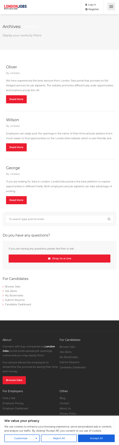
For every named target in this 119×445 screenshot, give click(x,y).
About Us (65, 408)
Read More (16, 99)
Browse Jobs (12, 286)
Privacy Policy (68, 413)
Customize (20, 438)
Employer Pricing (13, 403)
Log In (90, 4)
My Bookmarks (14, 295)
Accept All (96, 438)
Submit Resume (15, 300)
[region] (59, 430)
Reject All (59, 438)
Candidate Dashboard (18, 304)
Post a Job (9, 398)
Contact (64, 403)
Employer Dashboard (15, 408)
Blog (62, 398)
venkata (15, 73)
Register (92, 9)
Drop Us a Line (59, 258)
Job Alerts (11, 291)
